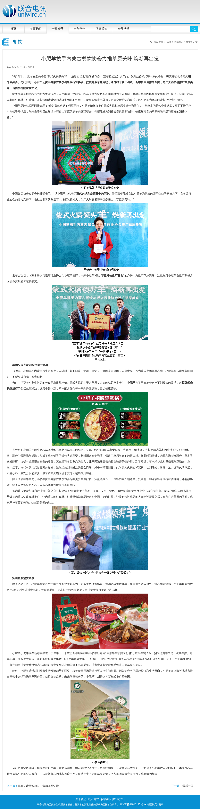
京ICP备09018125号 (131, 804)
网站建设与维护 (153, 804)
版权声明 (106, 799)
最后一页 (187, 785)
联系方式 (93, 799)
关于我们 (80, 799)
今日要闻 (35, 28)
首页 (13, 28)
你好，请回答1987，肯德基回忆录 (38, 785)
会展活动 (123, 28)
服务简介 (101, 28)
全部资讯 (57, 28)
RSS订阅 (118, 799)
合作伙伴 (79, 28)
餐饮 (188, 42)
